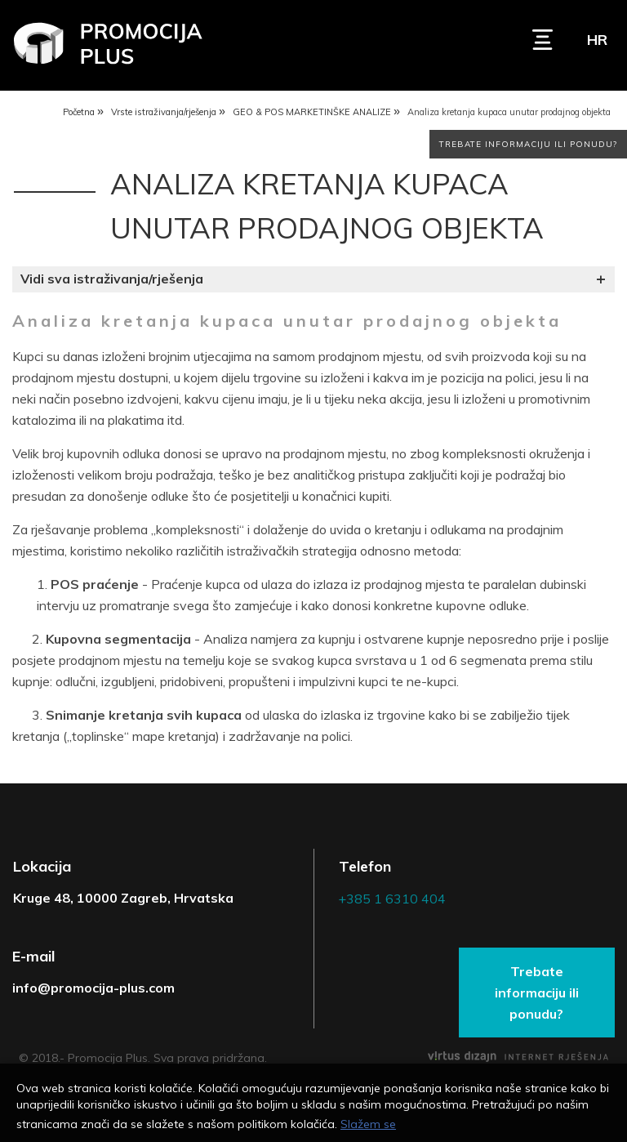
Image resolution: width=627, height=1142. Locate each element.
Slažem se (368, 1124)
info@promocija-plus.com (93, 989)
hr (597, 39)
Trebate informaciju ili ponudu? (528, 147)
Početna (79, 113)
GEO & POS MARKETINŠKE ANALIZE (312, 113)
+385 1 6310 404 (393, 901)
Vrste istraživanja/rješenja (163, 113)
